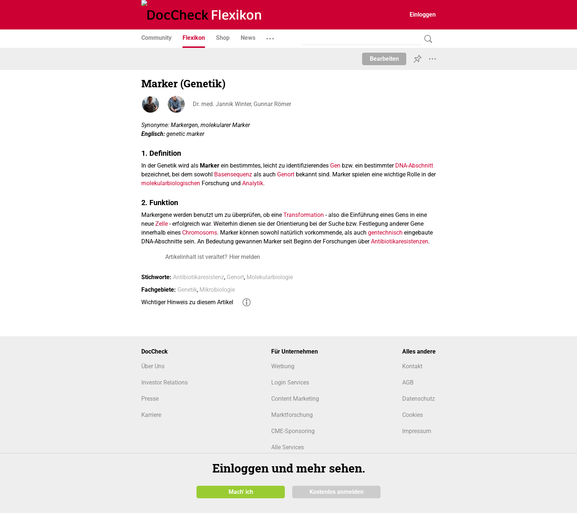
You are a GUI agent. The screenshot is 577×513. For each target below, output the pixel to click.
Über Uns (152, 366)
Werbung (282, 366)
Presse (150, 398)
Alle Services (287, 447)
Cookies (412, 414)
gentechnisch (385, 232)
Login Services (290, 382)
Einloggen (423, 14)
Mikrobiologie (217, 289)
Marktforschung (292, 414)
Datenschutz (418, 398)
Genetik (187, 289)
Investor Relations (164, 382)
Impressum (416, 431)
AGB (408, 382)
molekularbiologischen (170, 183)
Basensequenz (233, 174)
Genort (285, 174)
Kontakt (412, 366)
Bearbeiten (384, 58)
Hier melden (244, 256)
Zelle (161, 223)
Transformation (303, 214)
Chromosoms (199, 232)
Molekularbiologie (270, 277)
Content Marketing (295, 398)
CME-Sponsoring (293, 431)
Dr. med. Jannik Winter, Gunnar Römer (242, 104)
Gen (335, 165)
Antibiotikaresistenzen (399, 241)
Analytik (252, 183)
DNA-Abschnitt (414, 165)
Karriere (151, 414)
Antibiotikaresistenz (198, 277)
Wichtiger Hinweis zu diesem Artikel (187, 302)
